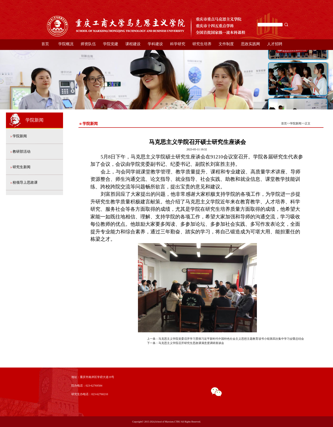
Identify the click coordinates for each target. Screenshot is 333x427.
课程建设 (133, 44)
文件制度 (226, 44)
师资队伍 (88, 44)
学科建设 (155, 44)
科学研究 (177, 44)
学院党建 (110, 44)
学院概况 (65, 44)
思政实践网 (250, 44)
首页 (45, 44)
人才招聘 (274, 44)
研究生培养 (201, 44)
